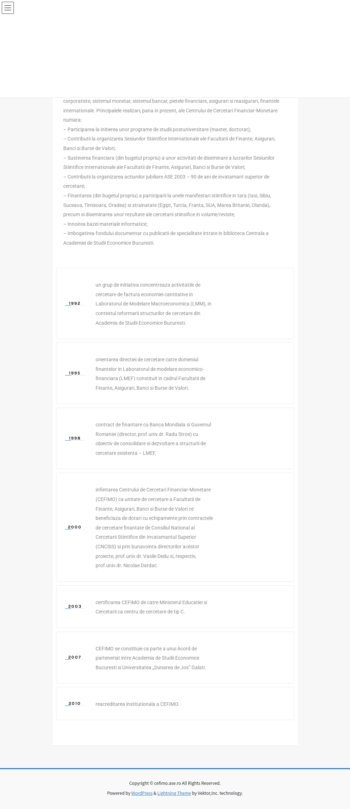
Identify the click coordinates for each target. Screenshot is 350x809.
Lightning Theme (174, 793)
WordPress (142, 793)
